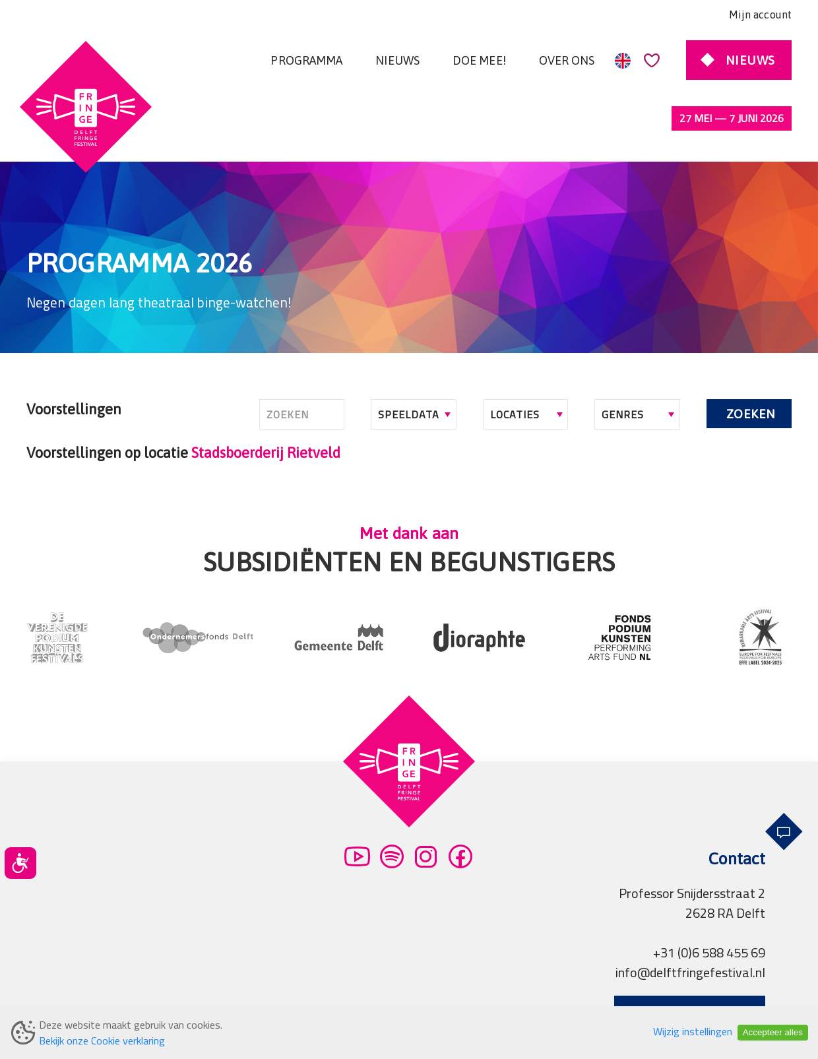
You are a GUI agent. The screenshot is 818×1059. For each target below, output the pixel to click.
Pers (391, 996)
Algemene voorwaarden (119, 996)
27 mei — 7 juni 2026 (731, 118)
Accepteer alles (773, 1032)
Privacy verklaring (250, 996)
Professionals (458, 996)
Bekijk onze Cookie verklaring (102, 1040)
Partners (339, 996)
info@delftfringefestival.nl (690, 917)
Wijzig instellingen (692, 1031)
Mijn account (760, 14)
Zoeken (751, 358)
